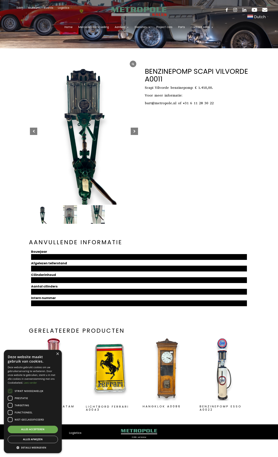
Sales (19, 8)
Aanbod (122, 27)
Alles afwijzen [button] (33, 439)
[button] (134, 131)
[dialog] (33, 401)
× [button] (57, 354)
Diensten (143, 27)
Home (68, 27)
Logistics (63, 8)
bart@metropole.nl (160, 103)
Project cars (164, 27)
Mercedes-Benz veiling (93, 27)
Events (48, 8)
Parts (181, 27)
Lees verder (30, 382)
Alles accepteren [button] (33, 429)
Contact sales (202, 27)
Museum (34, 8)
